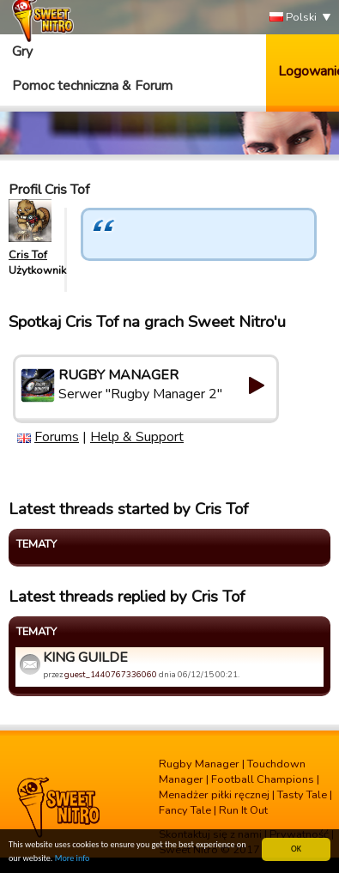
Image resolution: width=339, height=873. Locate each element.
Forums (56, 436)
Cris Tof (28, 255)
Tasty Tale (302, 795)
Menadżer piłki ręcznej (214, 795)
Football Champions (262, 779)
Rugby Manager (199, 764)
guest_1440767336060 (110, 674)
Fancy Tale (185, 810)
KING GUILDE (85, 658)
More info (72, 858)
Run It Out (243, 810)
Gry (22, 51)
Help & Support (137, 436)
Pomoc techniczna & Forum (92, 85)
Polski (293, 17)
